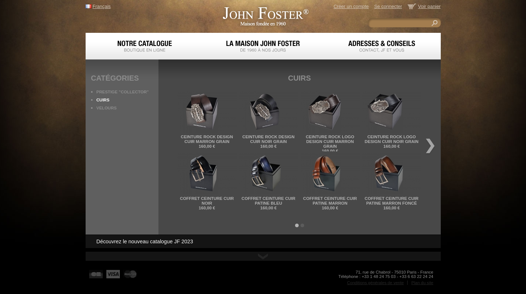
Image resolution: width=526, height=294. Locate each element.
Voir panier (429, 6)
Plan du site (422, 283)
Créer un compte (351, 6)
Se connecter (388, 6)
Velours (107, 108)
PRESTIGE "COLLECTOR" (123, 92)
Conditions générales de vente (375, 283)
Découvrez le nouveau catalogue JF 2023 (145, 241)
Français (102, 6)
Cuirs (103, 100)
